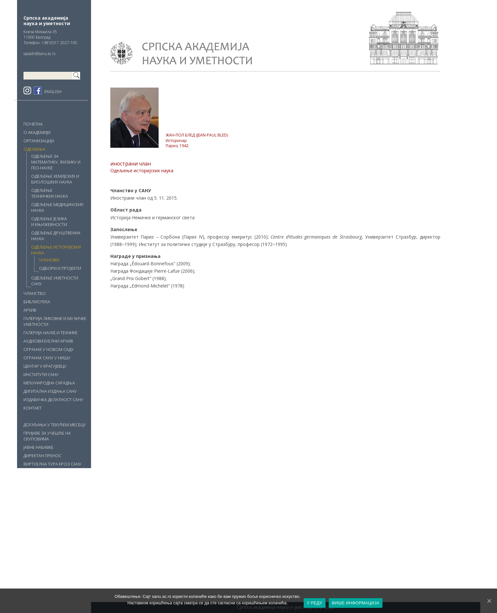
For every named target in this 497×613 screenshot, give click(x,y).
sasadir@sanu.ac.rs (39, 53)
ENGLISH (52, 91)
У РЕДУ (314, 602)
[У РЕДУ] (489, 601)
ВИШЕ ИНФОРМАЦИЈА (355, 602)
